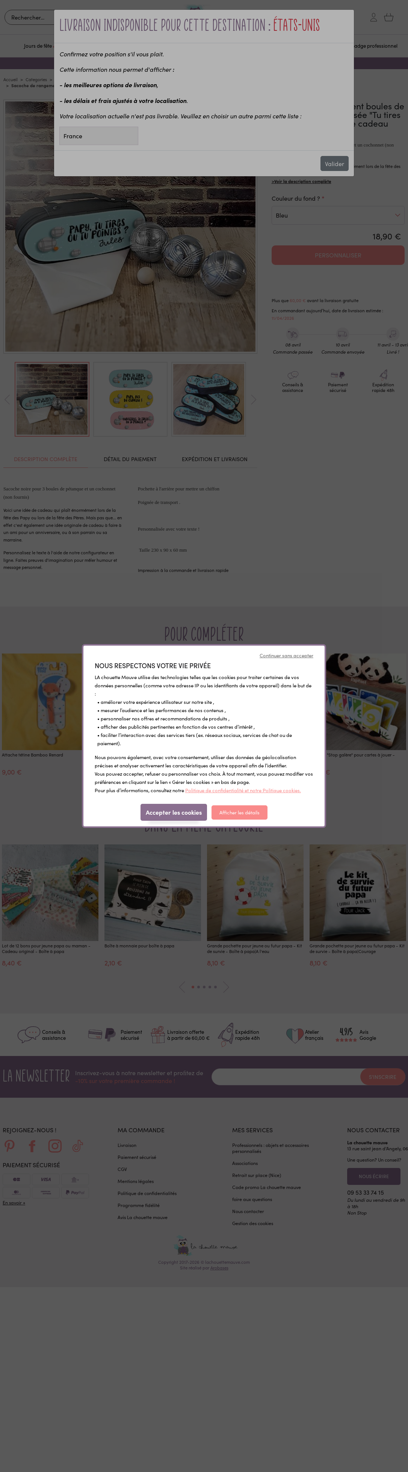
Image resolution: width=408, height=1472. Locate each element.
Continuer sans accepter (286, 655)
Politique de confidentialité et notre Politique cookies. (243, 790)
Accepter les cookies (174, 812)
